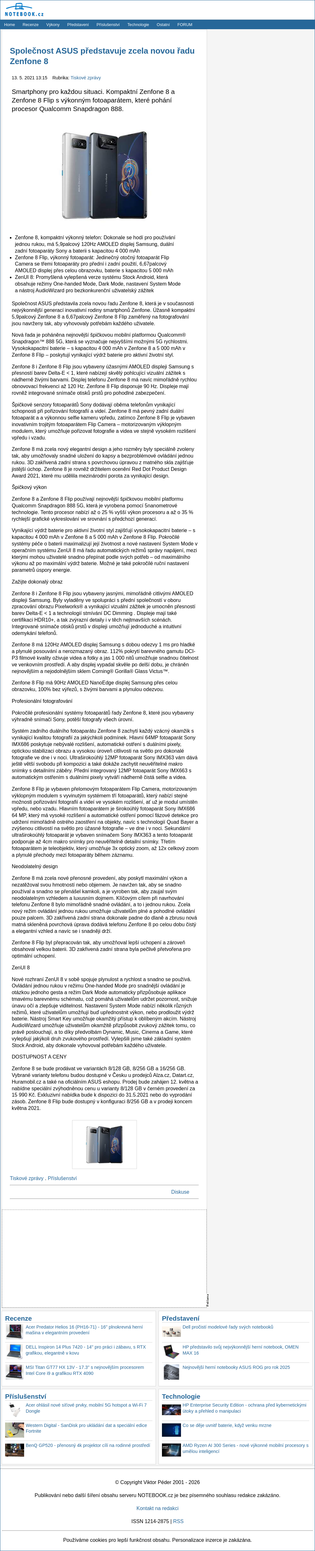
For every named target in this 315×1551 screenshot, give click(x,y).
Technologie (138, 24)
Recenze (31, 24)
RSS (178, 1521)
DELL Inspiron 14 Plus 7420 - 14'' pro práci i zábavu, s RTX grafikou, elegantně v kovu (86, 1350)
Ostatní (163, 24)
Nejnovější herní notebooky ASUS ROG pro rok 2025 (236, 1367)
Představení (78, 24)
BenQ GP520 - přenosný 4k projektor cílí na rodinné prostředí (88, 1445)
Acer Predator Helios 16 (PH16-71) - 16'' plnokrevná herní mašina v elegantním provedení (84, 1330)
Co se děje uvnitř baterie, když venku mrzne (227, 1425)
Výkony (53, 24)
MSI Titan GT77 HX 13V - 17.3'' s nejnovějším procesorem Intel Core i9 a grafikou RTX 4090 (85, 1370)
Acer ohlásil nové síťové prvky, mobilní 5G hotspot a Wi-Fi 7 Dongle (86, 1408)
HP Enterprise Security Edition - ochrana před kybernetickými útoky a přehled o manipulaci (244, 1408)
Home (9, 24)
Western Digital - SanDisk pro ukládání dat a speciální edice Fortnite (86, 1428)
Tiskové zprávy (85, 77)
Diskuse (180, 1192)
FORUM (185, 24)
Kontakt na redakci (158, 1508)
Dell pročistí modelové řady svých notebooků (228, 1327)
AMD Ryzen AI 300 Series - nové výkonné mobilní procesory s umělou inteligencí (246, 1448)
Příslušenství (108, 24)
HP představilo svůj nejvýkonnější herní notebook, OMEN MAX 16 (240, 1350)
